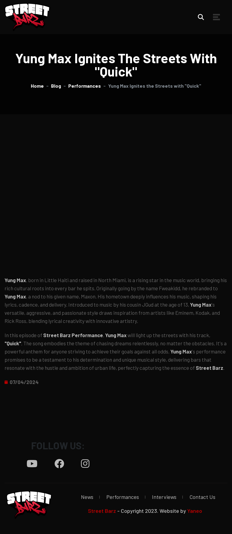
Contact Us (202, 497)
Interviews (164, 497)
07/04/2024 (24, 382)
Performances (122, 497)
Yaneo (194, 510)
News (87, 497)
